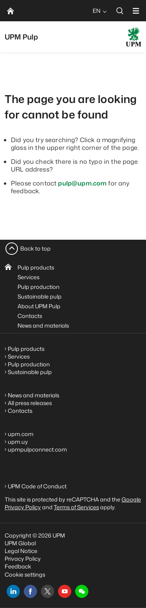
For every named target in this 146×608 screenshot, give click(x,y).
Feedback (18, 566)
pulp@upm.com (82, 183)
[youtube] (64, 591)
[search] (119, 10)
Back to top (35, 248)
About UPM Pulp (39, 306)
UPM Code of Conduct (37, 486)
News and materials (43, 325)
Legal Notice (21, 551)
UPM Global (20, 543)
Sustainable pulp (40, 296)
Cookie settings (25, 574)
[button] (81, 591)
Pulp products (36, 267)
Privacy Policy (23, 559)
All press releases (30, 403)
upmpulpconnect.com (37, 449)
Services (28, 277)
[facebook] (30, 591)
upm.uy (18, 442)
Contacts (30, 316)
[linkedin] (13, 591)
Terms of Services (76, 507)
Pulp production (39, 287)
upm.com (20, 434)
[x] (47, 591)
